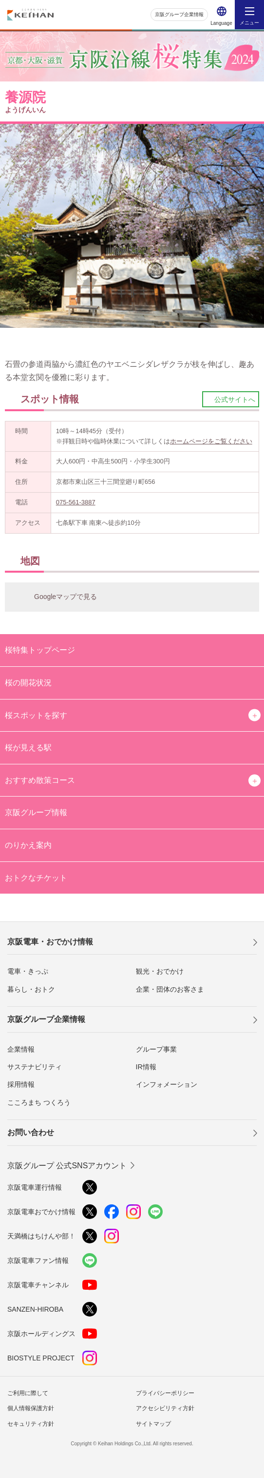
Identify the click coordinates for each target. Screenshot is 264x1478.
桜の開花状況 (28, 683)
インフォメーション (166, 1084)
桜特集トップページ (40, 650)
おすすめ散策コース (40, 780)
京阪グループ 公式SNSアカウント (67, 1165)
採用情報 (21, 1084)
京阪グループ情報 (36, 812)
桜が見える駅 (28, 747)
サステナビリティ (34, 1067)
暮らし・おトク (31, 989)
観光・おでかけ (160, 971)
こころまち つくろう (39, 1102)
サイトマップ (153, 1423)
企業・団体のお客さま (170, 989)
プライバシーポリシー (165, 1393)
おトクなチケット (36, 878)
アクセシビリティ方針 (165, 1408)
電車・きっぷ (27, 971)
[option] (132, 226)
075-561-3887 (75, 502)
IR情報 (146, 1067)
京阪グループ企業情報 (179, 14)
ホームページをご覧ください (211, 441)
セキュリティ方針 (30, 1423)
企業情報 (21, 1049)
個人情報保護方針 (30, 1408)
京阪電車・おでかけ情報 (50, 942)
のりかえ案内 (28, 845)
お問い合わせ (30, 1132)
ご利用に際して (27, 1393)
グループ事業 (156, 1049)
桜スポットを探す (36, 715)
